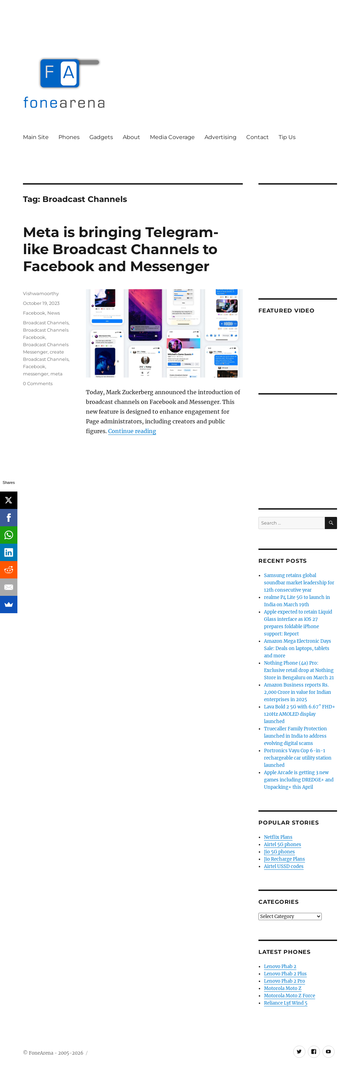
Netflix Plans (278, 837)
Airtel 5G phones (282, 844)
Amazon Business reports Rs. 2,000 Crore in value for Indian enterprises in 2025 (297, 692)
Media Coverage (172, 137)
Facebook (34, 313)
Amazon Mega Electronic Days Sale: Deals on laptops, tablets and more (297, 648)
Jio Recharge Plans (284, 859)
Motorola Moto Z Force (289, 996)
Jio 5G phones (279, 852)
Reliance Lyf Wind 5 (285, 1003)
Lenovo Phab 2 (280, 967)
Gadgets (101, 137)
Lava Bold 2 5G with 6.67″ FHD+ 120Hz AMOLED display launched (299, 714)
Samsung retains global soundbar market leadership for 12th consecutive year (299, 583)
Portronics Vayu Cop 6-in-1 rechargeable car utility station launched (297, 758)
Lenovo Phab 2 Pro (284, 981)
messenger (35, 373)
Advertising (221, 137)
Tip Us (287, 137)
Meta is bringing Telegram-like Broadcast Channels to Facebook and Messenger (120, 249)
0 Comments (38, 383)
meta (56, 373)
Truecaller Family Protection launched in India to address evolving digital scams (295, 736)
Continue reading (132, 431)
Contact (257, 137)
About (131, 137)
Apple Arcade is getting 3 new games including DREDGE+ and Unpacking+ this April (299, 780)
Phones (69, 137)
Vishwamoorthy (41, 293)
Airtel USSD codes (284, 866)
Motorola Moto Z (283, 988)
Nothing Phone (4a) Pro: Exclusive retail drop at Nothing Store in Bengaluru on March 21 (299, 670)
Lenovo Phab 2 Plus (285, 974)
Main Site (36, 137)
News (53, 313)
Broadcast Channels (46, 322)
